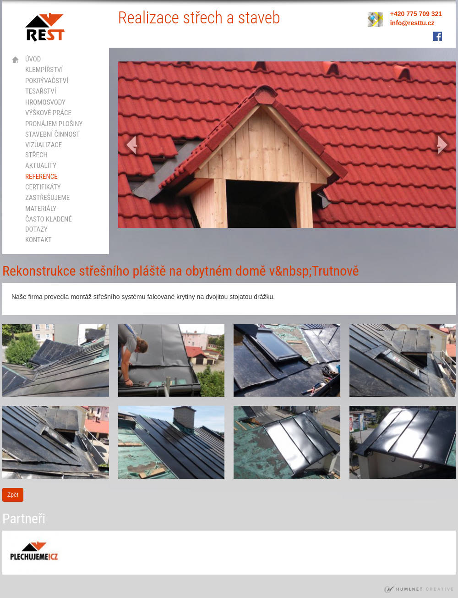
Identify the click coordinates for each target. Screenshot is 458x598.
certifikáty (43, 187)
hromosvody (45, 102)
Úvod (33, 59)
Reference (41, 176)
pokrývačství (46, 81)
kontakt (38, 240)
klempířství (44, 70)
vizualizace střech (43, 150)
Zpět (12, 495)
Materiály (40, 209)
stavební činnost (52, 134)
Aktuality (40, 165)
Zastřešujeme (47, 198)
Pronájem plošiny (53, 124)
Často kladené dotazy (48, 224)
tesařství (40, 91)
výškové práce (48, 113)
